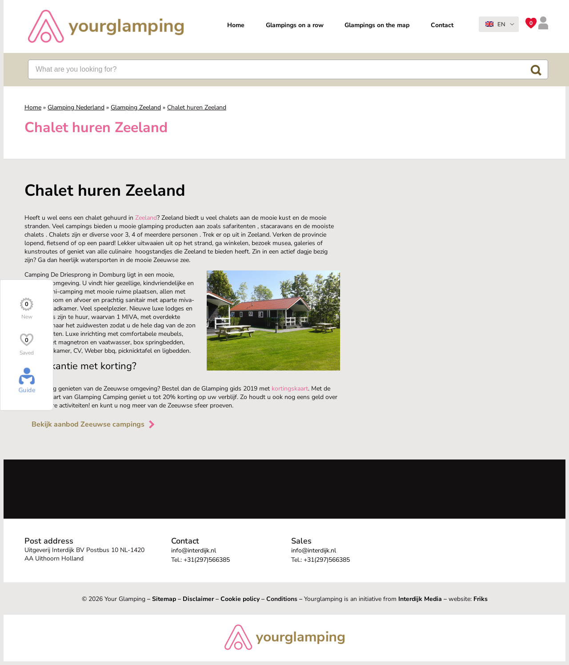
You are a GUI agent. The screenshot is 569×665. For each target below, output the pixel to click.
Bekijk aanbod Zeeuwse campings (94, 424)
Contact (442, 25)
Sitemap (164, 599)
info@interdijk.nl (193, 550)
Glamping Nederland (76, 107)
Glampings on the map (377, 25)
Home (235, 25)
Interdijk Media (420, 599)
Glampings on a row (295, 25)
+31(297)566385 (207, 560)
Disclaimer (198, 599)
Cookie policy (240, 599)
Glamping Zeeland (136, 107)
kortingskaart (290, 388)
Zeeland (146, 218)
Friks (480, 599)
